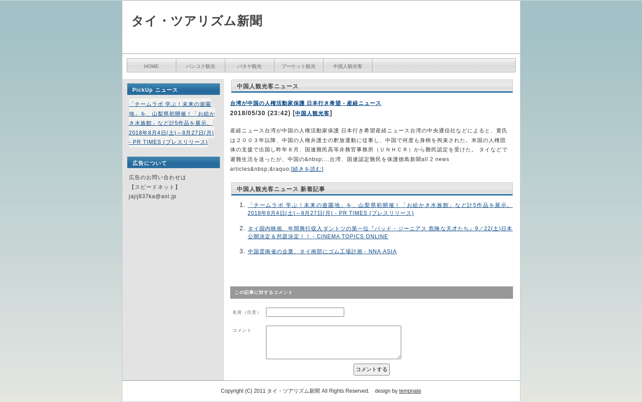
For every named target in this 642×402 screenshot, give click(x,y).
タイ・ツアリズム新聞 (196, 21)
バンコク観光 (200, 66)
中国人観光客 (347, 66)
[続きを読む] (307, 169)
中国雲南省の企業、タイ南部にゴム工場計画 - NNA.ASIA (322, 251)
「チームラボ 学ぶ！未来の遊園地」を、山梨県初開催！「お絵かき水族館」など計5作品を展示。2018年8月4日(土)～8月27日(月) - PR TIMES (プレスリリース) (172, 123)
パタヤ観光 (249, 66)
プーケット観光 (298, 66)
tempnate (410, 391)
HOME (151, 66)
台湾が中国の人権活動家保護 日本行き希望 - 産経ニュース (306, 103)
